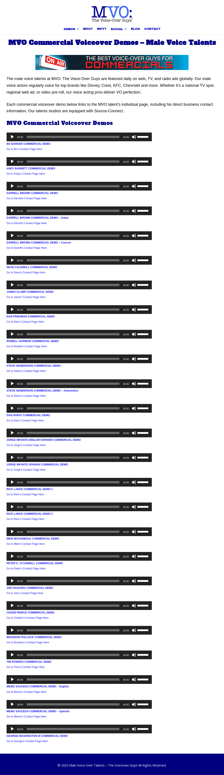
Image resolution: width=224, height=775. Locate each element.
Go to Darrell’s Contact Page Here (27, 198)
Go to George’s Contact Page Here (27, 741)
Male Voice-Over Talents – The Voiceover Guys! (103, 765)
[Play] (12, 137)
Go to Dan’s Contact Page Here (25, 321)
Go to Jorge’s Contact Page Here (26, 445)
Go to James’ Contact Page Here (26, 297)
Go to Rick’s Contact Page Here (25, 494)
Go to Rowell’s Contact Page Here (27, 346)
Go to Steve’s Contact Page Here (26, 371)
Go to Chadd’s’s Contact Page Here (28, 617)
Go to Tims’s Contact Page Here (26, 667)
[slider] (73, 137)
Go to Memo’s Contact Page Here (26, 691)
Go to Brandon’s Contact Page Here (28, 642)
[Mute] (134, 137)
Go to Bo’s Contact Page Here (24, 149)
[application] (79, 137)
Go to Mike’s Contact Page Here (26, 543)
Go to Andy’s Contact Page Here (26, 173)
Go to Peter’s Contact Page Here (26, 568)
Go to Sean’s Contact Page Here (26, 272)
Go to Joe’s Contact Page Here (25, 593)
